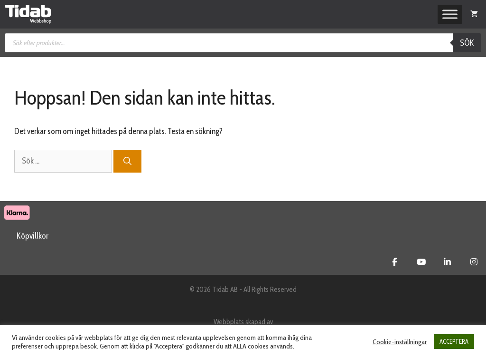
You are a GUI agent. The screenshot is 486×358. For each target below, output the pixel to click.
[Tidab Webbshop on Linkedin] (447, 262)
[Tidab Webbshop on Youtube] (421, 262)
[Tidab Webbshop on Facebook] (395, 262)
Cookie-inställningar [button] (400, 342)
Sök (467, 43)
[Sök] (127, 161)
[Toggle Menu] (450, 14)
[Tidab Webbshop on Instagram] (474, 262)
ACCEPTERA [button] (453, 341)
